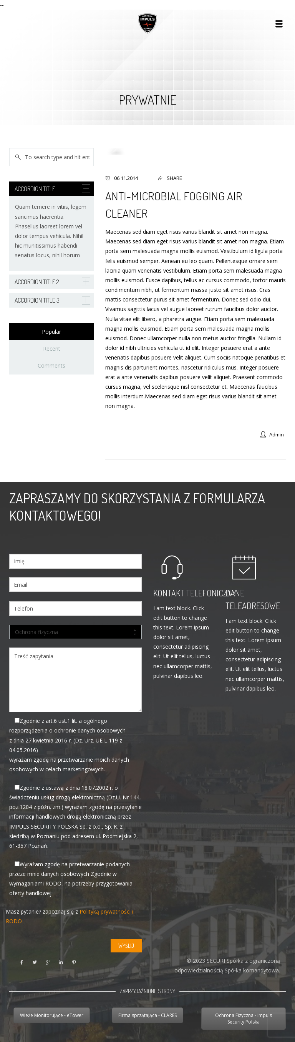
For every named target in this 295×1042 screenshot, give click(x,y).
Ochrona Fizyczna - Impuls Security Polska (243, 1018)
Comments (51, 365)
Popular (51, 331)
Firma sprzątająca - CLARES (147, 1015)
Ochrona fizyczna (75, 632)
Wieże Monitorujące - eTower (51, 1015)
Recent (51, 348)
